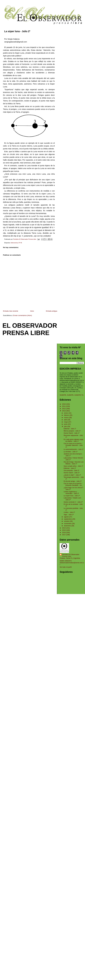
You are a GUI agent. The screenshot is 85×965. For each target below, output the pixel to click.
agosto (66, 517)
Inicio (32, 311)
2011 (64, 406)
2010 (64, 404)
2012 (64, 409)
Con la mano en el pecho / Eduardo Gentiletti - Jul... (73, 484)
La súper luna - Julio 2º (72, 496)
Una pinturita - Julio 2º (71, 470)
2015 (64, 530)
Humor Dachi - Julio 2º (72, 473)
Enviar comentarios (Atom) (22, 315)
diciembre (67, 526)
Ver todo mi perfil (66, 567)
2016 (64, 532)
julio (65, 426)
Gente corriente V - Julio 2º (73, 502)
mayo (66, 422)
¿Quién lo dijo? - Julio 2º (72, 475)
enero (66, 413)
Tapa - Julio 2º (69, 515)
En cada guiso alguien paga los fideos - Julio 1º (73, 440)
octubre (67, 521)
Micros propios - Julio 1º (72, 431)
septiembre (68, 519)
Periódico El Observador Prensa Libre (70, 555)
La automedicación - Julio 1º (74, 449)
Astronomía (14, 242)
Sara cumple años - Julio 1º (73, 466)
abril (65, 420)
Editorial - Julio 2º (70, 468)
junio (66, 424)
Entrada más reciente (10, 311)
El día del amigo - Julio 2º (73, 481)
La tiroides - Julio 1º (71, 452)
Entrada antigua (51, 311)
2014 (64, 528)
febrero (67, 415)
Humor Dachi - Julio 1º (72, 433)
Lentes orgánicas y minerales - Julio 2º (71, 492)
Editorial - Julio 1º (70, 429)
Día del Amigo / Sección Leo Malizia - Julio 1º (74, 463)
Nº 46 (20, 242)
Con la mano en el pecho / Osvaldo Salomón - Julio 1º (73, 445)
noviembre (68, 523)
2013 (64, 411)
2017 (64, 535)
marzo (66, 417)
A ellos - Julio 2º (69, 512)
